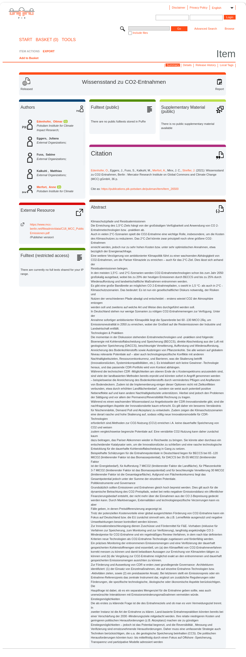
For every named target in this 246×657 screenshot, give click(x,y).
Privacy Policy (198, 7)
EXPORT (49, 51)
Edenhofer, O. (100, 170)
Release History (206, 65)
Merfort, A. (159, 170)
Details (187, 65)
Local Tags (226, 65)
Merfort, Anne (46, 187)
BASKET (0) (47, 40)
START (25, 40)
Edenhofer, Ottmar (49, 121)
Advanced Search (205, 28)
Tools (69, 40)
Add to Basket (29, 58)
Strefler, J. (188, 170)
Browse (229, 28)
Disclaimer (178, 7)
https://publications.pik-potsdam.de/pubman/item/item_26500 (140, 188)
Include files (140, 32)
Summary (173, 65)
